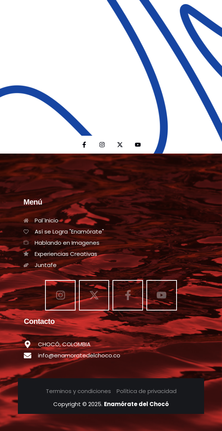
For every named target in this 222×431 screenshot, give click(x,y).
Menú (32, 202)
